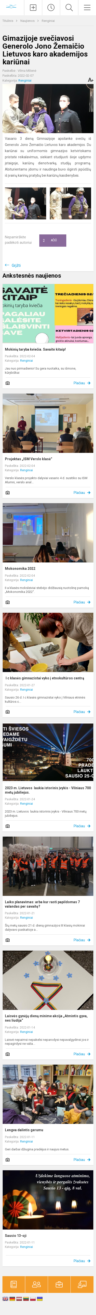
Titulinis (8, 21)
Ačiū (50, 240)
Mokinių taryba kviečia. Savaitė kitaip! (35, 349)
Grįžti (16, 265)
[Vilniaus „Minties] (12, 7)
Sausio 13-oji (16, 1236)
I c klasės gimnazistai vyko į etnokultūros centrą (44, 678)
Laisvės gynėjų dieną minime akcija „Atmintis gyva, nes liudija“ (46, 1018)
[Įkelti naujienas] (33, 7)
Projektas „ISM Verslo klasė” (28, 459)
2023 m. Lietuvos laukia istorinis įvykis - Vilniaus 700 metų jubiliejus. (48, 790)
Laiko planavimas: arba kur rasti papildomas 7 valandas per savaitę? (42, 904)
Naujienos (27, 21)
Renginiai (48, 21)
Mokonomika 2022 (20, 569)
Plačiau (79, 383)
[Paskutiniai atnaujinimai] (51, 7)
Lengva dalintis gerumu (24, 1130)
